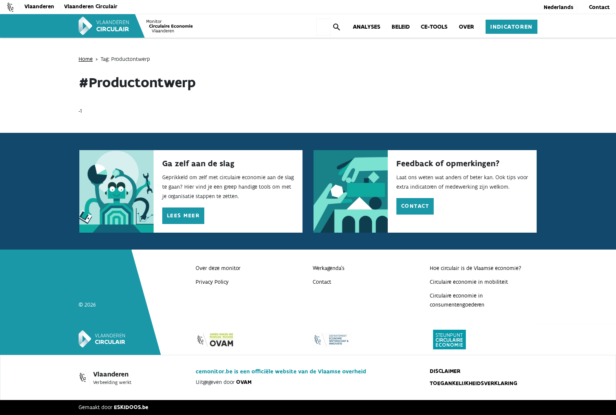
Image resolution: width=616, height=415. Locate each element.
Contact (599, 7)
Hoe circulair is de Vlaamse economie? (475, 268)
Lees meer (183, 215)
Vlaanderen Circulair (90, 6)
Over (466, 26)
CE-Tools (434, 26)
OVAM (243, 382)
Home (86, 58)
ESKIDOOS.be (131, 407)
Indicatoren (511, 26)
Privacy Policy (212, 281)
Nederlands (558, 7)
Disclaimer (445, 371)
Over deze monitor (218, 268)
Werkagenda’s (329, 268)
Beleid (401, 26)
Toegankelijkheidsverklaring (473, 383)
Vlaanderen (39, 6)
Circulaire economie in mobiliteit (469, 281)
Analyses (366, 26)
